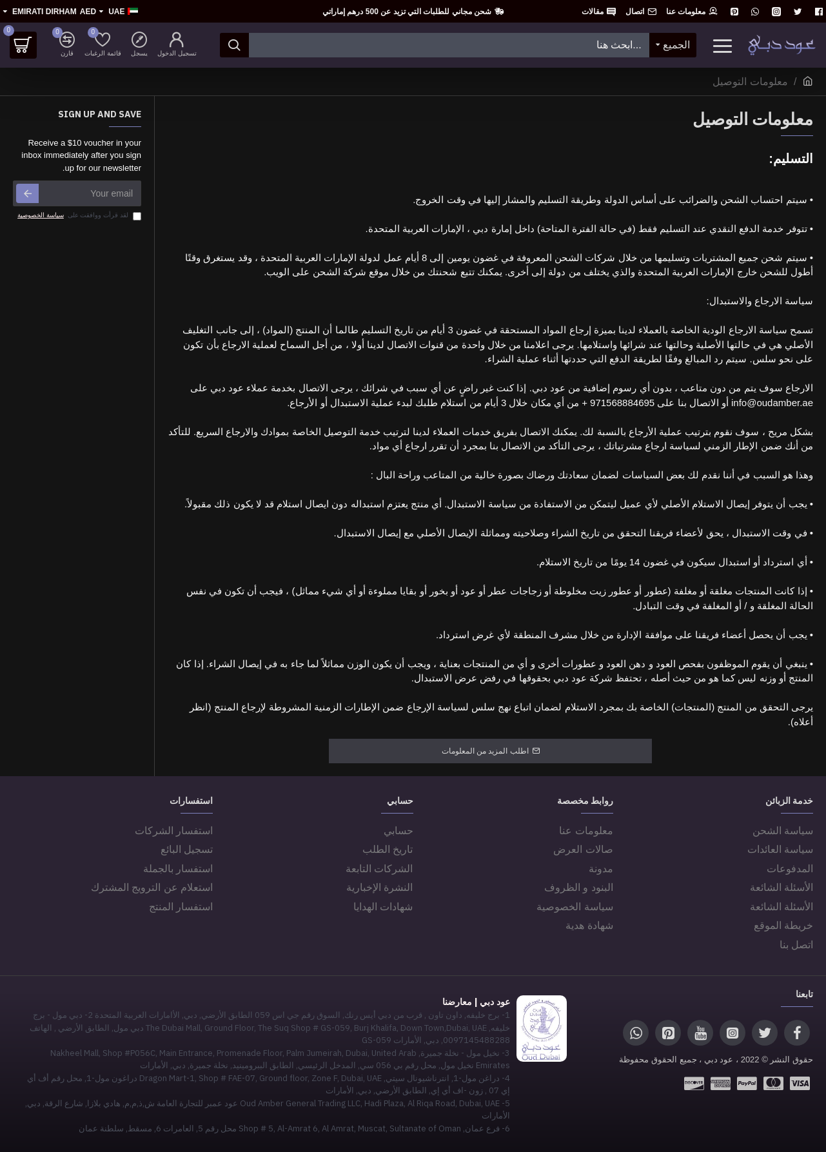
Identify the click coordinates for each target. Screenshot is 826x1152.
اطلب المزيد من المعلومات (485, 751)
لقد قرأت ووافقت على (78, 215)
